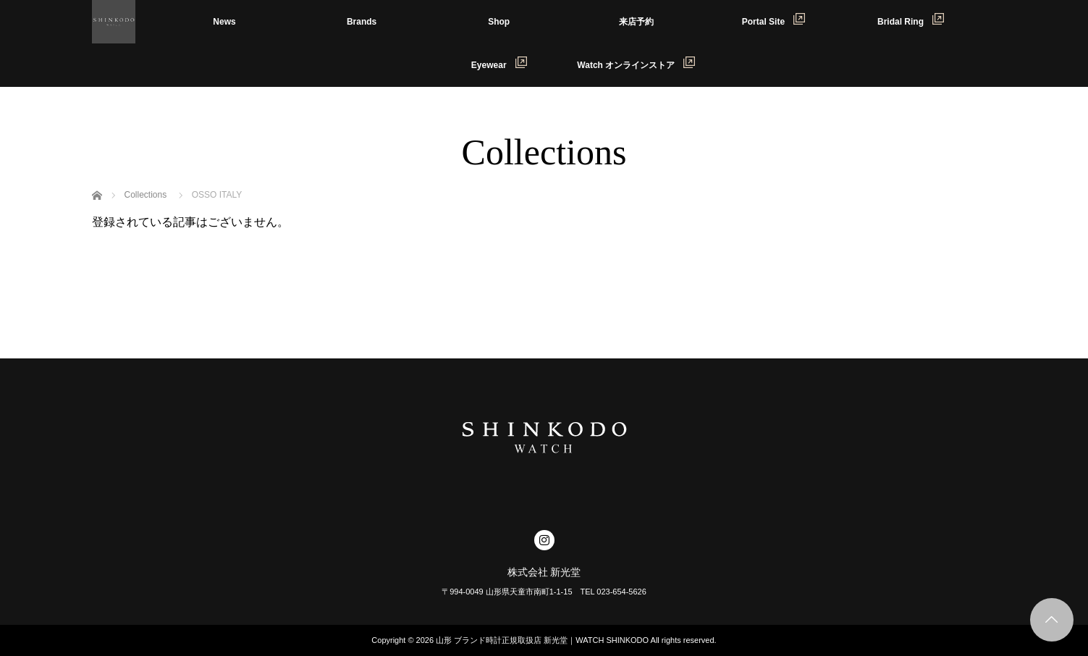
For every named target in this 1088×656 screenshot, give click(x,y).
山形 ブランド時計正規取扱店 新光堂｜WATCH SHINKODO (542, 640)
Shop (499, 22)
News (224, 22)
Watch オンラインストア (636, 63)
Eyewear (499, 63)
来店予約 (636, 22)
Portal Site (773, 20)
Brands (361, 22)
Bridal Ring (910, 20)
